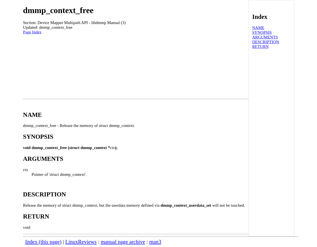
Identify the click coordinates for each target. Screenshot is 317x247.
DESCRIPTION (265, 42)
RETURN (260, 46)
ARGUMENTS (265, 37)
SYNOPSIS (262, 32)
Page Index (32, 32)
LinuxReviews (81, 242)
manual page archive (123, 242)
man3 (155, 242)
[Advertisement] (136, 67)
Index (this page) (43, 242)
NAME (258, 28)
